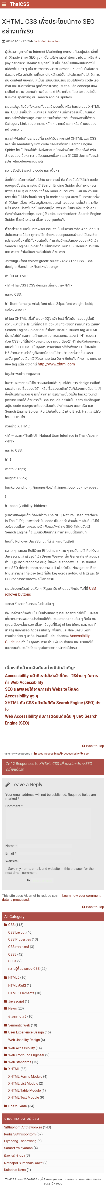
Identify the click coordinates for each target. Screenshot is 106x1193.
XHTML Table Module (24, 1096)
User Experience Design (26, 1037)
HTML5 (13, 983)
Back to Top (95, 746)
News (12, 1013)
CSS (11, 930)
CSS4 (12, 966)
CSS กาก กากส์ (18, 952)
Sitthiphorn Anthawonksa (23, 1132)
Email (11, 859)
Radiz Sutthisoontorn (47, 41)
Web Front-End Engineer (26, 1060)
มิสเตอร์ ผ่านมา (14, 1161)
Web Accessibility (49, 753)
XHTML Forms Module (25, 1082)
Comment (14, 806)
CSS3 (12, 959)
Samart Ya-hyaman (18, 1153)
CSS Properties (19, 944)
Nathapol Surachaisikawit (23, 1168)
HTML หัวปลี (17, 991)
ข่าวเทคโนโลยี (17, 1021)
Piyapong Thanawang (20, 1146)
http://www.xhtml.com (56, 364)
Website (12, 866)
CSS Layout (16, 937)
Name (11, 851)
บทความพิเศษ (17, 1111)
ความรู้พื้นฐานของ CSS (24, 974)
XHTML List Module (23, 1089)
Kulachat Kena (15, 1175)
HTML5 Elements (21, 998)
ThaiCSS (20, 4)
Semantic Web (19, 1030)
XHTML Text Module (23, 1103)
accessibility (72, 753)
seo (86, 753)
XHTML (14, 1074)
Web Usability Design (24, 1045)
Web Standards (19, 1067)
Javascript (16, 1006)
